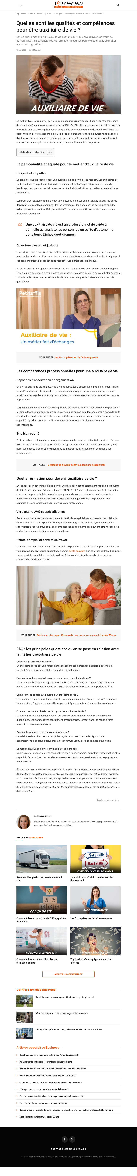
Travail (40, 14)
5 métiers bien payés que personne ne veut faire (39, 879)
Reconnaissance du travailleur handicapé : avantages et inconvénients (51, 1096)
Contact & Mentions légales (68, 1149)
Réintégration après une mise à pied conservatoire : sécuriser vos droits (68, 1029)
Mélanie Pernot (43, 816)
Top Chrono (21, 14)
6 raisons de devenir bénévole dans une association (76, 464)
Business (31, 14)
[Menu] (20, 4)
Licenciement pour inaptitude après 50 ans (39, 1117)
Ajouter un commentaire (68, 974)
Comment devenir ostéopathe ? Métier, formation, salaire (36, 961)
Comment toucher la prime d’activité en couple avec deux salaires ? (50, 1082)
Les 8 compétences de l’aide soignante (76, 357)
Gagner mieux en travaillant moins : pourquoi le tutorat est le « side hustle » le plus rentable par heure (66, 1110)
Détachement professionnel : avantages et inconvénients (61, 1013)
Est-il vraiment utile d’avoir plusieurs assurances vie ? (44, 1103)
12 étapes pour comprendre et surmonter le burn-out (43, 1089)
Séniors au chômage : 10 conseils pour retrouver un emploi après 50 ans (76, 635)
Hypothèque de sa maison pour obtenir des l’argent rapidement (64, 997)
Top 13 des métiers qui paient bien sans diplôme (91, 961)
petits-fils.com (77, 550)
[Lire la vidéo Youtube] (71, 317)
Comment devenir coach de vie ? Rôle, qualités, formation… (41, 920)
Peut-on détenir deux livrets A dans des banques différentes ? (48, 1075)
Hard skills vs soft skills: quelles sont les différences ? (91, 879)
